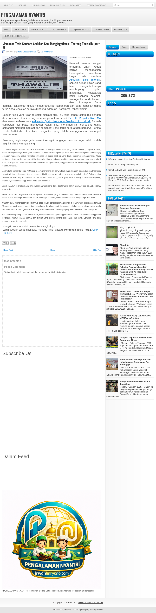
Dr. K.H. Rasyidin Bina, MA (84, 118)
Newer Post (8, 250)
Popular (112, 47)
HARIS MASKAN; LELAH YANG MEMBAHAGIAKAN (135, 316)
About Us (8, 5)
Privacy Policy (57, 5)
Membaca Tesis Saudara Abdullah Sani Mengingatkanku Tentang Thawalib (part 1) (51, 45)
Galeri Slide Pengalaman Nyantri (123, 164)
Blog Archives (138, 47)
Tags (124, 47)
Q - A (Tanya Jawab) (81, 29)
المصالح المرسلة (127, 227)
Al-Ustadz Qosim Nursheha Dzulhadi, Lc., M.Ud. (61, 121)
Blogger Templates (72, 610)
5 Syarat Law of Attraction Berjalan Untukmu (129, 159)
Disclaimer (75, 5)
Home (6, 29)
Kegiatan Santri (102, 29)
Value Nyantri (39, 29)
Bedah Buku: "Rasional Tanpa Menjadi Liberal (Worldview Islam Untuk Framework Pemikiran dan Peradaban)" (130, 188)
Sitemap (22, 5)
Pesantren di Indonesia (16, 35)
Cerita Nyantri (59, 29)
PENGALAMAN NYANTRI (23, 15)
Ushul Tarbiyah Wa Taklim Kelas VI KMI (126, 170)
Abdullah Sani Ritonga (84, 79)
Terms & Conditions (96, 5)
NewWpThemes (96, 610)
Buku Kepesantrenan (26, 52)
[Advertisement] (52, 475)
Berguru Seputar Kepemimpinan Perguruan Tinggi (136, 338)
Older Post (97, 250)
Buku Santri (121, 29)
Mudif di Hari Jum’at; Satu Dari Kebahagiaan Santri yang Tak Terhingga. (135, 362)
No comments (46, 52)
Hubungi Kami (38, 5)
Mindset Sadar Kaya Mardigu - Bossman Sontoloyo (135, 206)
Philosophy (21, 29)
